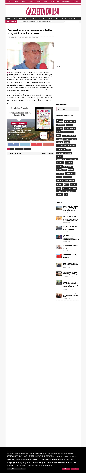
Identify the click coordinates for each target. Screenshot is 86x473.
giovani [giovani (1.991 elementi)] (60, 163)
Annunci (39, 1)
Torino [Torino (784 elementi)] (65, 188)
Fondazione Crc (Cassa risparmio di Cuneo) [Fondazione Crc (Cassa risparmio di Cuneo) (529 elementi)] (67, 159)
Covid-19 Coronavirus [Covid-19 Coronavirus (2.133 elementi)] (66, 146)
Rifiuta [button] (65, 468)
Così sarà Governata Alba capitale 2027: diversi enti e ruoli (70, 295)
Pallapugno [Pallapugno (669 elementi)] (60, 173)
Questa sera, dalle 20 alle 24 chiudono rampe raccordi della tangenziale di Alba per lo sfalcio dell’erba (70, 208)
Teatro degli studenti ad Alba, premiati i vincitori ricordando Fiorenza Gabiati (70, 273)
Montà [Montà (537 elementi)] (64, 169)
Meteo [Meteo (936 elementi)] (59, 169)
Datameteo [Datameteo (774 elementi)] (60, 153)
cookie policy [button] (49, 455)
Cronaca (50, 18)
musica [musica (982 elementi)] (70, 169)
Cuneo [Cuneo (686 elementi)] (68, 149)
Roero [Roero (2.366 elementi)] (59, 184)
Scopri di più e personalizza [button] (16, 468)
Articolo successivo (47, 153)
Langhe (20, 18)
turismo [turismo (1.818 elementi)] (72, 188)
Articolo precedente (15, 153)
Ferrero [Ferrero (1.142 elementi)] (59, 156)
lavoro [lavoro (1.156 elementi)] (59, 166)
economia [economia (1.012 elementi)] (68, 153)
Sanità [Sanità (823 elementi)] (66, 184)
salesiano (27, 149)
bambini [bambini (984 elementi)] (64, 132)
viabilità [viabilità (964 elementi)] (59, 194)
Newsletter (72, 18)
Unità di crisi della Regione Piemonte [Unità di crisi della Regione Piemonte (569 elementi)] (66, 191)
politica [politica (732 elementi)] (59, 177)
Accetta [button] (75, 468)
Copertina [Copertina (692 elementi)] (59, 142)
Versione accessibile (35, 37)
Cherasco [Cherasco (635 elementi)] (59, 139)
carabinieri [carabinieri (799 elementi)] (72, 136)
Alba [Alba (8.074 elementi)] (60, 120)
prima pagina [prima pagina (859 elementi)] (67, 177)
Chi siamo (9, 1)
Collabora (16, 1)
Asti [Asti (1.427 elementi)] (58, 132)
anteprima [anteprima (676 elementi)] (60, 128)
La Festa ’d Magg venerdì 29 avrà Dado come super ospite (70, 247)
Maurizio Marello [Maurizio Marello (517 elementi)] (68, 166)
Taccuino (46, 1)
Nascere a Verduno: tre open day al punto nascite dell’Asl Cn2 (70, 256)
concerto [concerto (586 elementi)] (73, 139)
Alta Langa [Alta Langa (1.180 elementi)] (61, 125)
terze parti (30, 456)
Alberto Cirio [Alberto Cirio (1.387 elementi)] (70, 121)
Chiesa (64, 18)
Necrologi (31, 1)
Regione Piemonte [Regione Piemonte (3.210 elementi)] (65, 180)
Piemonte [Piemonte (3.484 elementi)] (70, 173)
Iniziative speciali (55, 1)
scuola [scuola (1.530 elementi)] (73, 184)
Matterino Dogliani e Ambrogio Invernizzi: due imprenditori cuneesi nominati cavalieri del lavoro (71, 237)
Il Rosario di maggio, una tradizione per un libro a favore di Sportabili (70, 228)
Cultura (41, 18)
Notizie (34, 18)
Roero (27, 18)
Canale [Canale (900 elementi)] (65, 136)
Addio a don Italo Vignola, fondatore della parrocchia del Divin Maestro (70, 265)
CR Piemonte (75, 1)
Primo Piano (25, 37)
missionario (19, 149)
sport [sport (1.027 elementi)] (59, 188)
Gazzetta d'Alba (61, 109)
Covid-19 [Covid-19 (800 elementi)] (67, 142)
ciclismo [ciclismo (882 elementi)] (66, 139)
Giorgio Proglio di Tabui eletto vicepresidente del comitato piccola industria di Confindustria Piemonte (70, 218)
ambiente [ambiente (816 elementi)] (69, 125)
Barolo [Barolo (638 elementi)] (71, 132)
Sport (57, 18)
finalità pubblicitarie (15, 459)
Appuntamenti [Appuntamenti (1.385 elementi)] (70, 128)
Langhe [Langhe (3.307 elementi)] (69, 163)
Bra (14, 18)
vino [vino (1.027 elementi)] (65, 194)
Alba (8, 18)
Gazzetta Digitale (66, 1)
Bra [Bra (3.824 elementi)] (59, 135)
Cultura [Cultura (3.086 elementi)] (61, 149)
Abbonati (24, 1)
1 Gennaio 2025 (13, 37)
